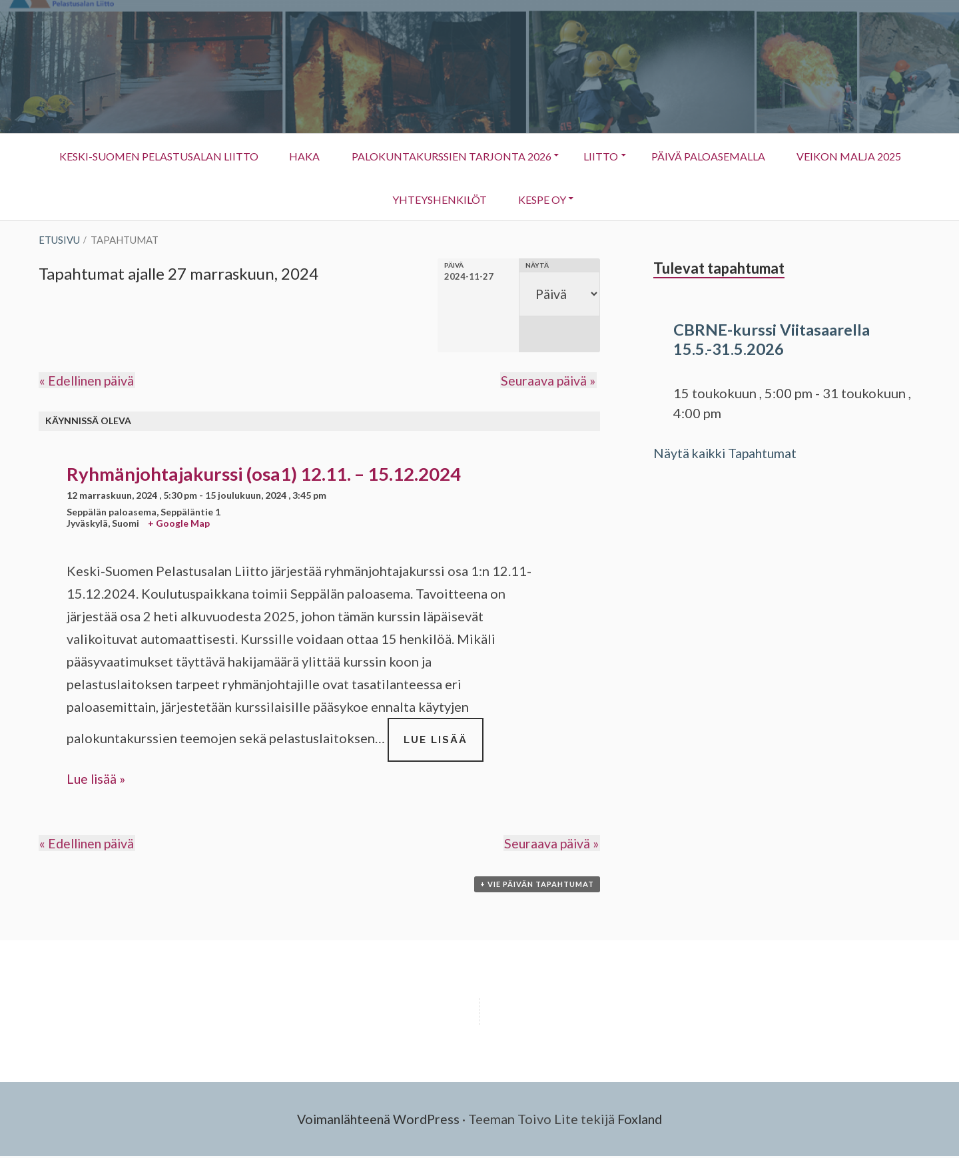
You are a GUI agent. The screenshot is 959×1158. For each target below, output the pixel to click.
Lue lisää (444, 747)
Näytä (535, 265)
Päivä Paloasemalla (781, 155)
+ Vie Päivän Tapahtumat (537, 886)
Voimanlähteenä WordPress (377, 1121)
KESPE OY (605, 205)
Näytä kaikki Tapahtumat (727, 453)
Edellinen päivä (89, 382)
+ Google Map (179, 523)
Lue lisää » (97, 780)
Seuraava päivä (548, 382)
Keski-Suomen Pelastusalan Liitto (220, 155)
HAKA (369, 155)
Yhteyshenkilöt (499, 205)
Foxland (642, 1121)
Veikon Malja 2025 (374, 198)
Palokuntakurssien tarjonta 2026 (519, 155)
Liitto (663, 162)
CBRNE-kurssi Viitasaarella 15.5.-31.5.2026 (771, 339)
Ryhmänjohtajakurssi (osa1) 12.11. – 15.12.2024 (264, 474)
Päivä (450, 265)
